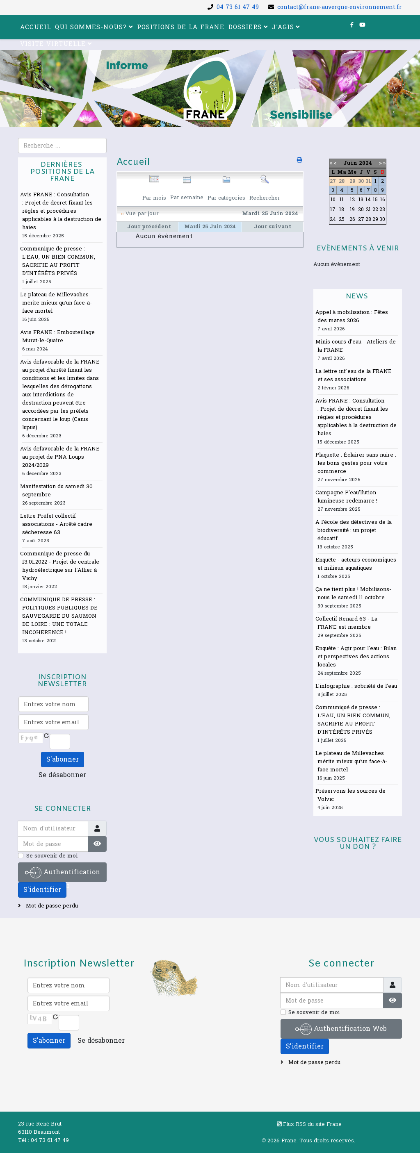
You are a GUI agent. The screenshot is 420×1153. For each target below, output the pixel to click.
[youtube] (362, 25)
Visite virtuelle (53, 44)
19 (352, 209)
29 (375, 219)
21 (368, 209)
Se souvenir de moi (52, 856)
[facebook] (352, 25)
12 (352, 199)
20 (361, 209)
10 (333, 199)
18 (341, 209)
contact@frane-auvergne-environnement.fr (339, 7)
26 (352, 219)
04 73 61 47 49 (238, 7)
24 (333, 219)
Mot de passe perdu (51, 906)
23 (382, 209)
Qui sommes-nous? (91, 27)
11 (342, 199)
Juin (350, 163)
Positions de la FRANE (180, 27)
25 (342, 219)
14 (368, 199)
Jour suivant (272, 227)
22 (375, 209)
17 (333, 209)
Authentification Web (62, 873)
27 (361, 219)
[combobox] (62, 145)
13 (360, 199)
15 (375, 199)
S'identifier (42, 890)
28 (368, 219)
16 (382, 199)
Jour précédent (149, 227)
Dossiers (245, 27)
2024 (365, 163)
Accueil (35, 27)
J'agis (283, 27)
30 (382, 219)
